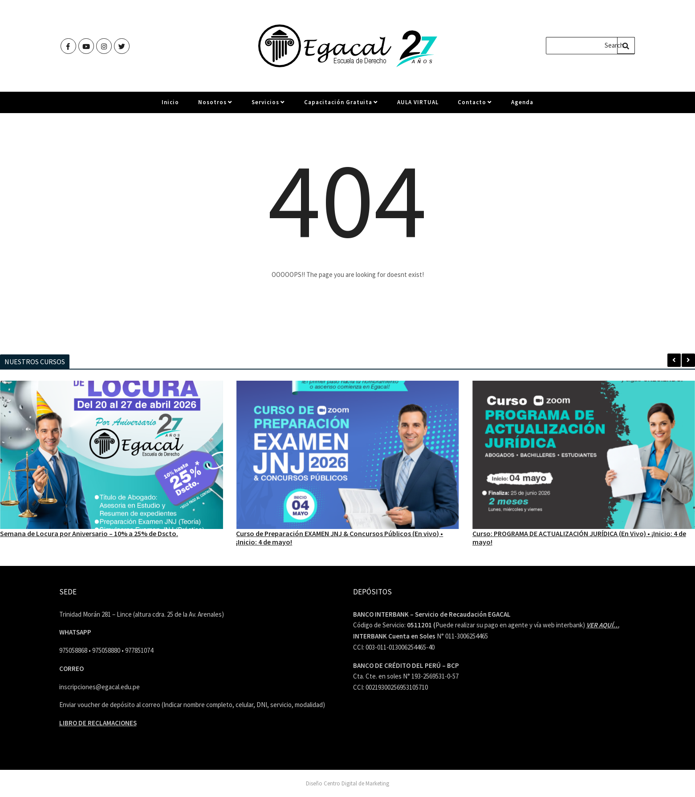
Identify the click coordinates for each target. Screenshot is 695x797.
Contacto (475, 105)
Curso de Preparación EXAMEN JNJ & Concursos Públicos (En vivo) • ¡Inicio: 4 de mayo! (339, 537)
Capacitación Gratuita (341, 105)
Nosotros (215, 105)
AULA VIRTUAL (417, 105)
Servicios (268, 105)
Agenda (522, 105)
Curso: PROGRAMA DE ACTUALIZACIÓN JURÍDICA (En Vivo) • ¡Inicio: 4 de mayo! (579, 537)
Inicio (170, 105)
